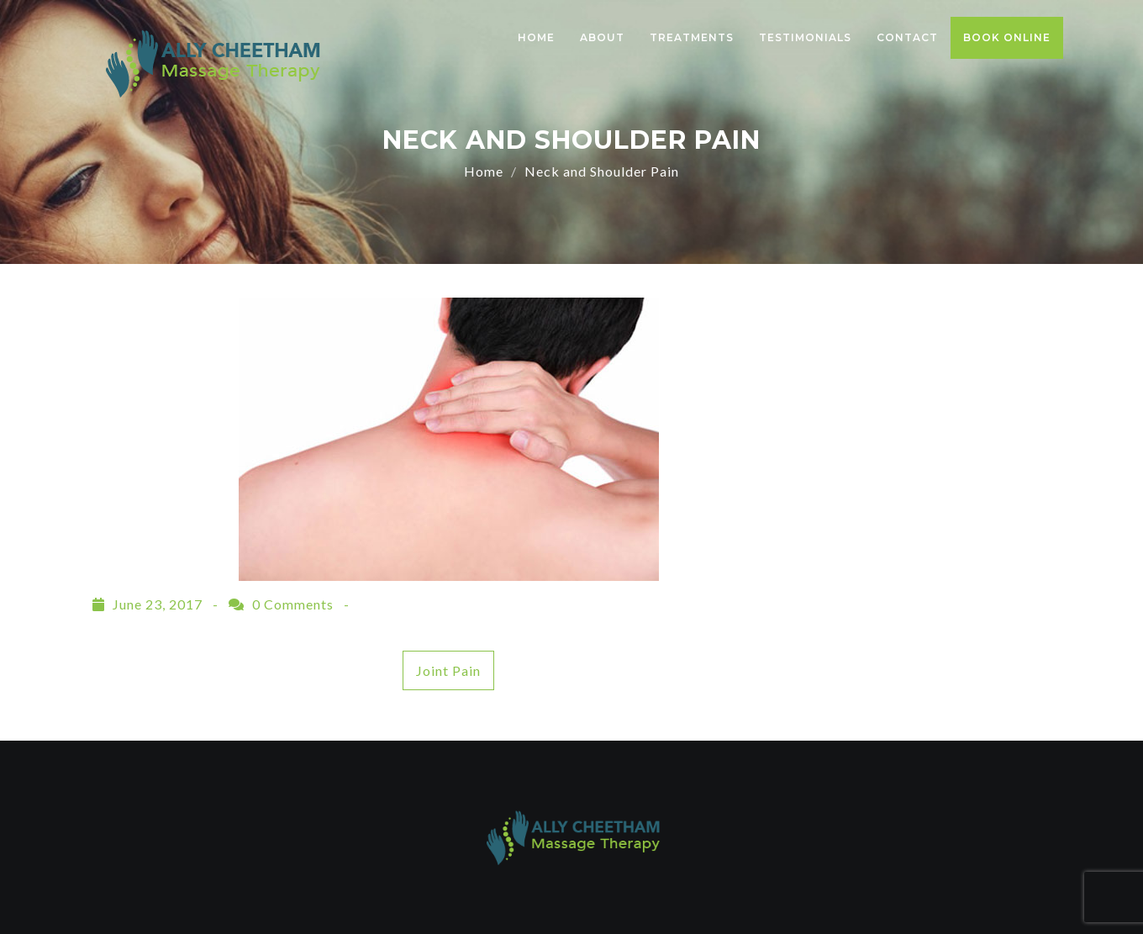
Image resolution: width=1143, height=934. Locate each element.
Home (536, 37)
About (602, 37)
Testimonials (805, 37)
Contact (907, 37)
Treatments (692, 37)
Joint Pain (448, 670)
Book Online (1007, 37)
